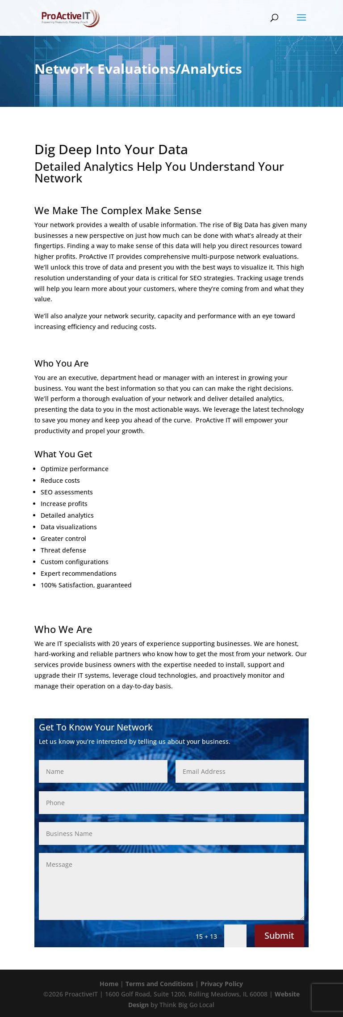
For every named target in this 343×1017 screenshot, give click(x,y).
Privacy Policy (222, 983)
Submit (279, 935)
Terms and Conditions (159, 983)
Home (109, 983)
